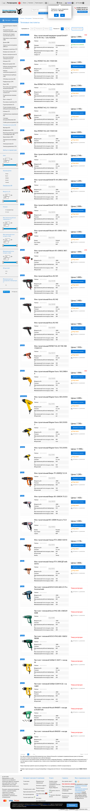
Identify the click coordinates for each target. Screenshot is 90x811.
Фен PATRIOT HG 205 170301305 (45, 61)
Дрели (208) (6, 42)
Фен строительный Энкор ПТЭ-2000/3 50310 (50, 540)
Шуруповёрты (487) (8, 137)
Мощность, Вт (6, 191)
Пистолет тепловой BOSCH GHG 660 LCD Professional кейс (50, 588)
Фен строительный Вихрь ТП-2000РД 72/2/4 (50, 473)
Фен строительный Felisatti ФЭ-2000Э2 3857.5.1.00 (50, 252)
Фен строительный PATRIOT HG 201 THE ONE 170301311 (50, 347)
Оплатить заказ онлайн (46, 13)
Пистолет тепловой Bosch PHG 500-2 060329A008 (50, 612)
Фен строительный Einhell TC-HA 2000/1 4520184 (50, 155)
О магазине (26, 781)
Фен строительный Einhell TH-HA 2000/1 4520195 (50, 206)
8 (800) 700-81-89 (82, 9)
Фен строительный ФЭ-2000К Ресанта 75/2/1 (50, 521)
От (3, 159)
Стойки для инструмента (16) (10, 122)
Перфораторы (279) (8, 81)
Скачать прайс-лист (29, 797)
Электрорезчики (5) (8, 144)
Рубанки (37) (6, 111)
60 (65, 28)
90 (68, 28)
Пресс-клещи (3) (7, 99)
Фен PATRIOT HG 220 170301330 (45, 131)
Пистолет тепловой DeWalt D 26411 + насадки (50, 661)
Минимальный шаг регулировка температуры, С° (10, 280)
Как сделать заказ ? (67, 781)
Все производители (28, 794)
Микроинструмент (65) (9, 64)
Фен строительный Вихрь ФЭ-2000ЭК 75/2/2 (50, 497)
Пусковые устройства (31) (10, 102)
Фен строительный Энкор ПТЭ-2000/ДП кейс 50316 (51, 563)
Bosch (6, 175)
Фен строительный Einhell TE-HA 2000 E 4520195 (51, 181)
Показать (6, 291)
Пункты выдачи (39, 2)
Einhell (6, 180)
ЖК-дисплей (6, 268)
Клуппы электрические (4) (10, 54)
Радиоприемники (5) (8, 104)
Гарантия (25, 784)
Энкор (6, 173)
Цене (32, 28)
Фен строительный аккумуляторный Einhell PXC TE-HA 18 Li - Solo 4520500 (51, 37)
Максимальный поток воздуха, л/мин (8, 235)
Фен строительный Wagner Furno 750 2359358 (50, 449)
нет (6, 273)
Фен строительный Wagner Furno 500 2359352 (50, 423)
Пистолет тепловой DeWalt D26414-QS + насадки (50, 685)
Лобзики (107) (6, 61)
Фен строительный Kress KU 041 (46, 276)
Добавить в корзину (78, 41)
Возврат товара (40, 790)
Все (34, 754)
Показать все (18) (7, 185)
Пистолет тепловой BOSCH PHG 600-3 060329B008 (50, 637)
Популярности (39, 28)
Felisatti (7, 182)
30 (62, 28)
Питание (5, 207)
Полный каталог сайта (29, 789)
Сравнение (72, 809)
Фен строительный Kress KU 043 (46, 323)
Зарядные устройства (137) (10, 49)
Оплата (24, 2)
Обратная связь (82, 11)
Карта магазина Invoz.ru (29, 792)
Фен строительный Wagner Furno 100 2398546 (50, 373)
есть (6, 271)
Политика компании (67, 793)
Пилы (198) (6, 84)
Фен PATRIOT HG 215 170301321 (45, 108)
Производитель (7, 170)
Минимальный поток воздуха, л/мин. (8, 252)
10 (5, 285)
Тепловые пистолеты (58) (9, 125)
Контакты (30, 2)
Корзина (69, 2)
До (11, 159)
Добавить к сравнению (78, 47)
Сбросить (14, 291)
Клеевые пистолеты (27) (9, 52)
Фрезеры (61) (6, 127)
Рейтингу (46, 28)
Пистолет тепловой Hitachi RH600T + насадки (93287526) (50, 709)
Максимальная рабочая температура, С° (9, 218)
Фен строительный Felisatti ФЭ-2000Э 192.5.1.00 (50, 232)
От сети (7, 212)
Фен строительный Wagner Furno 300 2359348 (50, 398)
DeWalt (7, 178)
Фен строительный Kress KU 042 (46, 299)
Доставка (38, 798)
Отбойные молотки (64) (9, 79)
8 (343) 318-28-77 (82, 8)
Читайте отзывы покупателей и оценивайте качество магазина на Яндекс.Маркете (54, 784)
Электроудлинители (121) (9, 146)
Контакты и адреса (41, 785)
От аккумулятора (9, 209)
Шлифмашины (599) (8, 130)
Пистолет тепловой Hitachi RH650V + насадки (50, 732)
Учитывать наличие (77, 28)
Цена (4, 155)
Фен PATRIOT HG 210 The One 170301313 (48, 84)
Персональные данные (68, 786)
